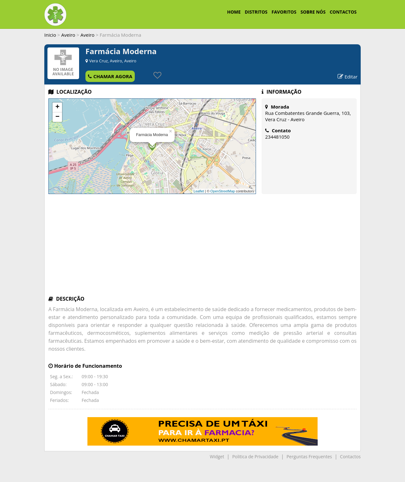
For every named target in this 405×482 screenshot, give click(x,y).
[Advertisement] (202, 247)
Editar (348, 76)
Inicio (50, 35)
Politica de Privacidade (255, 457)
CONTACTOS (343, 12)
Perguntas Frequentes (309, 457)
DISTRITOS (256, 12)
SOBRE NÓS (313, 12)
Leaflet (199, 191)
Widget (217, 457)
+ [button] (57, 107)
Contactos (350, 457)
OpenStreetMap (222, 191)
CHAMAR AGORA (110, 76)
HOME (234, 12)
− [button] (57, 117)
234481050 (277, 137)
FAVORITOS (283, 12)
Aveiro (68, 35)
